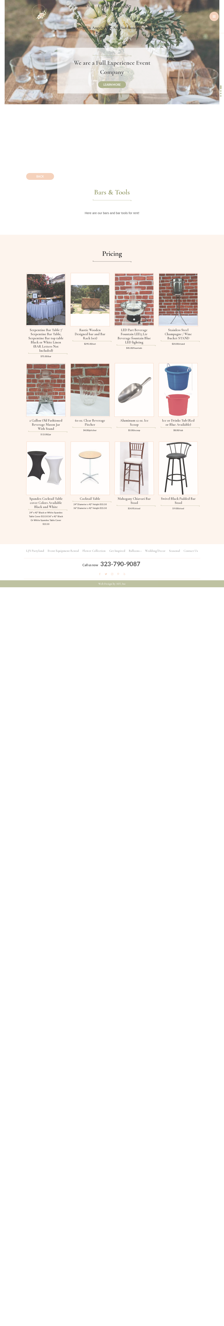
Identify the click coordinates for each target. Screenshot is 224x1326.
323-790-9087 (120, 561)
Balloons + (135, 37)
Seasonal (174, 37)
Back (40, 176)
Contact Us (191, 37)
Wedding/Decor (155, 37)
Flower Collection (94, 37)
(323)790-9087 (114, 6)
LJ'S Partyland (35, 37)
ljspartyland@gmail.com (180, 11)
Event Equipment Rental (63, 37)
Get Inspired (117, 37)
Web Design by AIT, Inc (112, 586)
